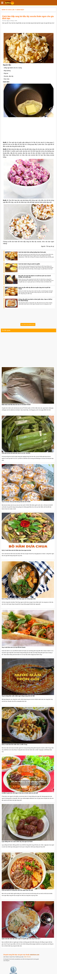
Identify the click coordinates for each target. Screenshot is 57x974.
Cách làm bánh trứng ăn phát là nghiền (29, 264)
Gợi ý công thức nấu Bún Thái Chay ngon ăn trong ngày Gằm (19, 598)
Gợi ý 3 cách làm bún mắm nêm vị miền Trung (14, 744)
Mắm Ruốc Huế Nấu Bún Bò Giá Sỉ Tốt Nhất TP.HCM (16, 404)
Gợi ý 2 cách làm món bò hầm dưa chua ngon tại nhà (16, 550)
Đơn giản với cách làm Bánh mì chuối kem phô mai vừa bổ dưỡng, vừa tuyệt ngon (34, 276)
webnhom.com (34, 954)
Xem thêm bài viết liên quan (28, 324)
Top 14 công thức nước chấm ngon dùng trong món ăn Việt (18, 696)
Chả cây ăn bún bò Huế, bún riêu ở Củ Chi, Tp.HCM (16, 453)
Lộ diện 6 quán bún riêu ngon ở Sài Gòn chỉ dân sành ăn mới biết (20, 793)
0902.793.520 (27, 956)
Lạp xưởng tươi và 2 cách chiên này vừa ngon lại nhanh (17, 841)
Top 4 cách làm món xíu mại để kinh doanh (13, 647)
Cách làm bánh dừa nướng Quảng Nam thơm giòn (32, 252)
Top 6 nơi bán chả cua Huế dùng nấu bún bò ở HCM (16, 501)
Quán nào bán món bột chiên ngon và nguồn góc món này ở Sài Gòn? (21, 938)
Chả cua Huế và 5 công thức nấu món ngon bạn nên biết (17, 890)
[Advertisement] (28, 129)
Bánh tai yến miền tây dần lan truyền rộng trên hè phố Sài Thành (34, 288)
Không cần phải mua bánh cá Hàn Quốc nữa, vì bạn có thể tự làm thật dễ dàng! (35, 300)
